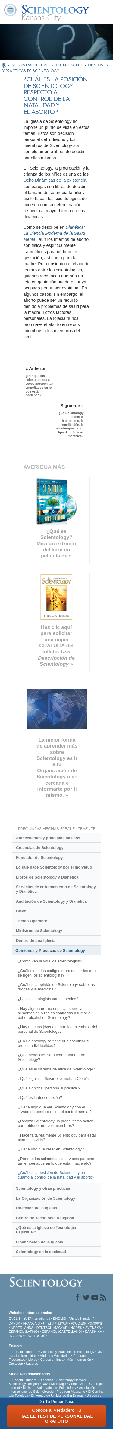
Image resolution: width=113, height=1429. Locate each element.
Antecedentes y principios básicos (48, 838)
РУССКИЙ (78, 1323)
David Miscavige (54, 1384)
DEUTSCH (44, 1327)
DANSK (14, 1323)
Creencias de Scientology (40, 847)
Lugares (32, 1363)
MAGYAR (60, 1327)
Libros (32, 1359)
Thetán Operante (31, 921)
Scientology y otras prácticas (43, 1188)
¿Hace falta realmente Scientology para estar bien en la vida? (57, 1137)
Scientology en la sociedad (41, 1251)
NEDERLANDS (22, 1327)
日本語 (63, 1323)
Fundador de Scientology (39, 857)
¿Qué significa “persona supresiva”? (49, 1088)
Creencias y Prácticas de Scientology (66, 1352)
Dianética (46, 1380)
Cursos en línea (52, 1359)
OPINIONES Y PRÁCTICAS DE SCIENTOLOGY (55, 68)
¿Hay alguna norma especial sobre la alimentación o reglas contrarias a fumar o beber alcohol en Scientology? (54, 1013)
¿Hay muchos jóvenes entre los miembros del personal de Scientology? (57, 1029)
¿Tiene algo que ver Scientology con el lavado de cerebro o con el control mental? (55, 1109)
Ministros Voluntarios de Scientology (49, 1387)
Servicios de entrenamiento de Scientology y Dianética (56, 889)
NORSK (76, 1327)
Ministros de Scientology (39, 930)
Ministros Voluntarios (55, 1355)
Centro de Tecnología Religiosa (45, 1218)
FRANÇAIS (31, 1323)
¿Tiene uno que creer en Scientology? (51, 1149)
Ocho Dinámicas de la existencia (55, 180)
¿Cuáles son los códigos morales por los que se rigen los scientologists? (57, 973)
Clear (21, 911)
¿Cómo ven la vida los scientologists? (50, 961)
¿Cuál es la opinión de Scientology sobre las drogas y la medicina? (56, 986)
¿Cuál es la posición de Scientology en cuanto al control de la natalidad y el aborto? (56, 1174)
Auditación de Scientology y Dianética (51, 901)
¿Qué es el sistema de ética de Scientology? (56, 1069)
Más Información (79, 1359)
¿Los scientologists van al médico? (48, 999)
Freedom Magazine (71, 1391)
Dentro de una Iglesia (35, 940)
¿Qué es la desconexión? (40, 1097)
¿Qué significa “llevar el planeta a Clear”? (53, 1078)
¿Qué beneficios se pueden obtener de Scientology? (51, 1057)
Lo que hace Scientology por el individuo (54, 867)
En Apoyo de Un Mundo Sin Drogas (57, 1395)
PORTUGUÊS (37, 1336)
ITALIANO (16, 1336)
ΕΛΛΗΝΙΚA (93, 1331)
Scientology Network (71, 1380)
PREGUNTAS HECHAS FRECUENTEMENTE (48, 65)
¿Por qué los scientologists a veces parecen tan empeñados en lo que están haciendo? (56, 1161)
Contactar (16, 1363)
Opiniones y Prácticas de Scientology (50, 950)
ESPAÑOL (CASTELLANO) (62, 1331)
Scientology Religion (24, 1384)
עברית (48, 1323)
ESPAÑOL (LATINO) (24, 1331)
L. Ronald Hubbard (22, 1352)
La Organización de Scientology (45, 1198)
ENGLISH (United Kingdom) (73, 1318)
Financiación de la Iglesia (39, 1242)
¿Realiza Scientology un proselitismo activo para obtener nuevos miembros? (55, 1123)
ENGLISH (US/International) (29, 1318)
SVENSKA (93, 1327)
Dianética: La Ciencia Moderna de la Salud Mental (54, 233)
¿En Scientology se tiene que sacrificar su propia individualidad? (54, 1043)
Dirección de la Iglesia (36, 1208)
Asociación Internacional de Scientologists (52, 1389)
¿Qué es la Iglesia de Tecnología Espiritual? (46, 1229)
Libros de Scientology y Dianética (47, 877)
